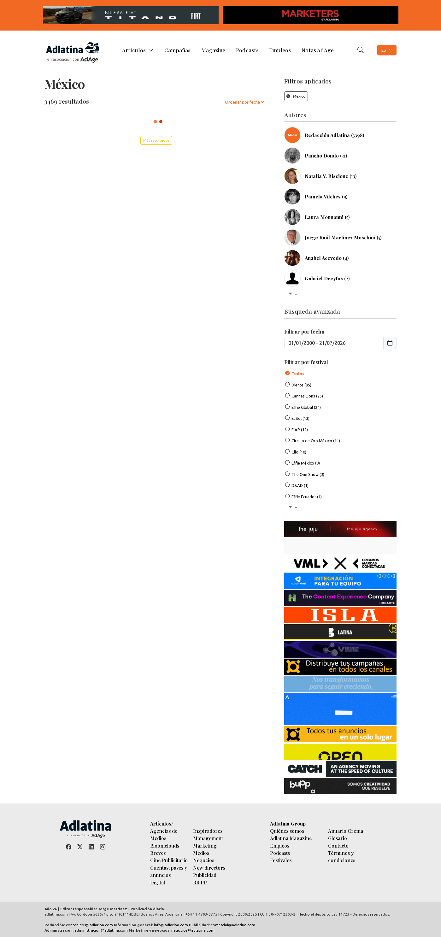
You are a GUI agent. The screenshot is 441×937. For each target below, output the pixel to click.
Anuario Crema (345, 830)
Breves (158, 852)
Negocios (203, 860)
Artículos (134, 50)
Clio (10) (298, 452)
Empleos (280, 50)
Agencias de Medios (163, 834)
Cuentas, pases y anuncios (168, 871)
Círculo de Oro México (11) (315, 440)
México (296, 96)
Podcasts (247, 50)
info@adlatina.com (171, 925)
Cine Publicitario (169, 860)
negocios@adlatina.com (193, 930)
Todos (297, 373)
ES (383, 50)
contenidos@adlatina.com (89, 925)
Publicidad (204, 874)
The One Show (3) (307, 474)
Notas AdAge (318, 50)
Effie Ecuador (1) (306, 496)
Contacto (338, 845)
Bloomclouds (164, 845)
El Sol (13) (300, 418)
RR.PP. (200, 882)
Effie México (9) (305, 463)
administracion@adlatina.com (101, 930)
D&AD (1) (300, 485)
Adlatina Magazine (291, 838)
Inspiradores (207, 830)
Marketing (205, 845)
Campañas (177, 50)
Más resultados (156, 140)
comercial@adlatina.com (233, 925)
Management (208, 838)
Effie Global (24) (306, 407)
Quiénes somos (287, 830)
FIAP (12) (299, 429)
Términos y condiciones (341, 856)
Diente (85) (301, 385)
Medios (201, 852)
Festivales (280, 860)
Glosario (337, 838)
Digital (157, 882)
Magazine (213, 50)
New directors (209, 867)
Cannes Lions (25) (307, 396)
